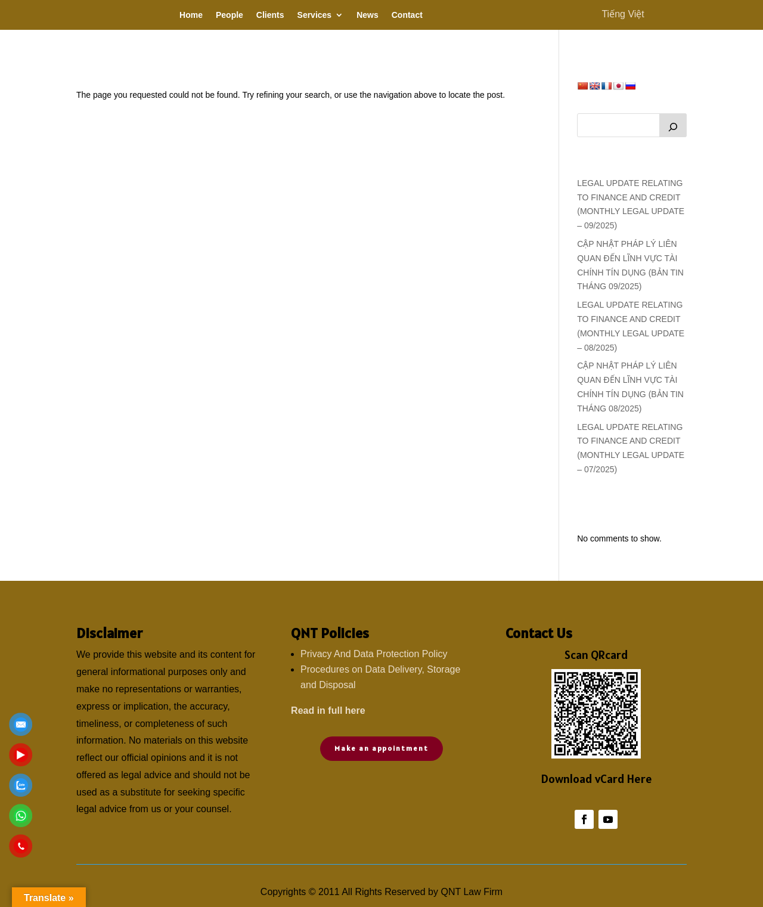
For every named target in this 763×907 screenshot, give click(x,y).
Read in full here (328, 710)
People (229, 15)
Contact (407, 15)
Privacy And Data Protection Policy (373, 654)
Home (191, 15)
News (367, 15)
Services (314, 15)
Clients (270, 15)
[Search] (673, 125)
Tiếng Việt (622, 14)
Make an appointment (381, 748)
